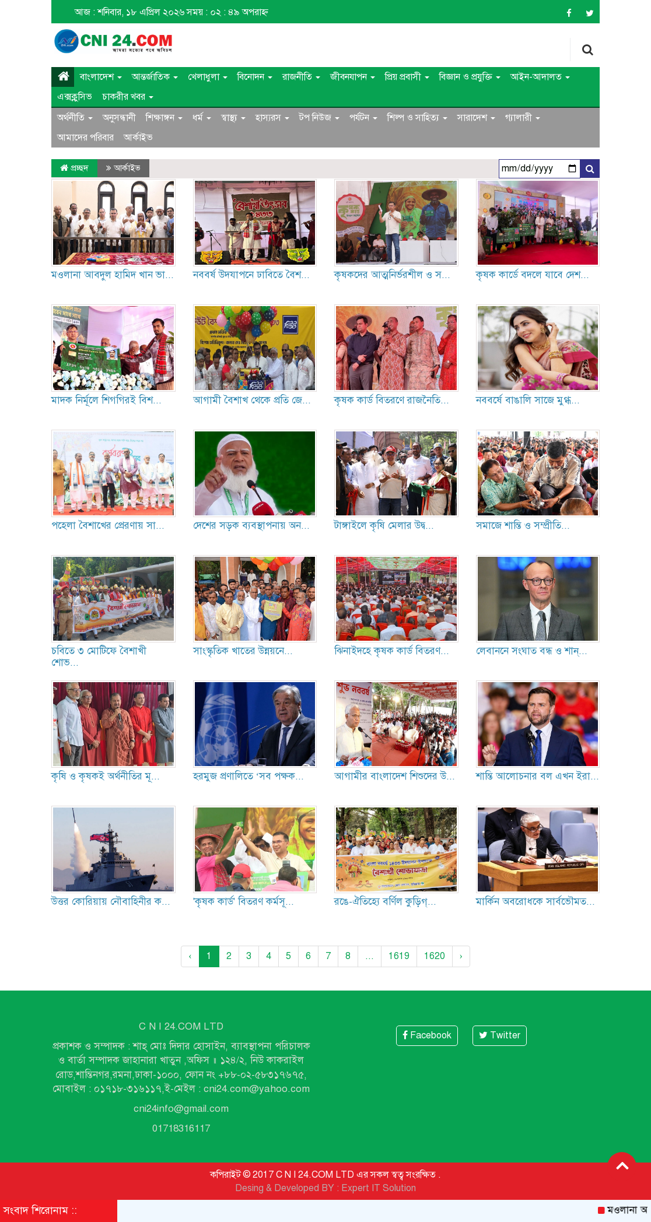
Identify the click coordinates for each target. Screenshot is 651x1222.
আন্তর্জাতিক (155, 77)
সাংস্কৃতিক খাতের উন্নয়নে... (243, 651)
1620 (434, 956)
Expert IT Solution (378, 1188)
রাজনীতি (301, 77)
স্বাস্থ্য (233, 118)
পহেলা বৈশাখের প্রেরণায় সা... (107, 525)
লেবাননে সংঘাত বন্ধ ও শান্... (531, 651)
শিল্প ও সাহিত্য (417, 118)
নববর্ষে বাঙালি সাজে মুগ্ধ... (528, 400)
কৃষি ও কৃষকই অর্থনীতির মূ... (105, 776)
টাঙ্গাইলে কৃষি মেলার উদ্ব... (384, 525)
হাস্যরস (272, 118)
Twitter (499, 1035)
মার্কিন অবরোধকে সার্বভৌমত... (535, 902)
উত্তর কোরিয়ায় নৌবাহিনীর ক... (110, 902)
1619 (399, 956)
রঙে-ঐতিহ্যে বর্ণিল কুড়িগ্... (385, 902)
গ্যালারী (522, 118)
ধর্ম (201, 118)
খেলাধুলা (208, 77)
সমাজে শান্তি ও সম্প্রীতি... (523, 525)
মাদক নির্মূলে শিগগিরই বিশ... (106, 400)
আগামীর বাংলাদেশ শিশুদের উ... (394, 776)
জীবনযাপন (352, 77)
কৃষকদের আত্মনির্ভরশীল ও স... (392, 275)
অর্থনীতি (75, 118)
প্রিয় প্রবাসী (407, 77)
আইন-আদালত (540, 77)
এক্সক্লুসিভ (74, 97)
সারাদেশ (476, 118)
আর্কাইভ (138, 137)
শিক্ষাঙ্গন (164, 118)
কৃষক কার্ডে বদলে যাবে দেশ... (532, 275)
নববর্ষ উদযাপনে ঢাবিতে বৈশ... (251, 275)
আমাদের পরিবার (85, 137)
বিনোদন (254, 77)
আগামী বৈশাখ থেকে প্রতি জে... (252, 400)
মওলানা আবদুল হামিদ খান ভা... (112, 275)
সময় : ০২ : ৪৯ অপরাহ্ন (227, 12)
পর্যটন (363, 118)
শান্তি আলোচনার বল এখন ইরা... (537, 776)
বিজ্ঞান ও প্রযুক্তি (470, 77)
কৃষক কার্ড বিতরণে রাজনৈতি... (391, 400)
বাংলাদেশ (101, 77)
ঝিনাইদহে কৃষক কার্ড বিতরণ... (391, 651)
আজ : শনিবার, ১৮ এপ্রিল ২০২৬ (129, 12)
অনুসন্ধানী (119, 118)
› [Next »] (461, 956)
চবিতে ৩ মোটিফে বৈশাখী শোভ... (98, 657)
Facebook (427, 1035)
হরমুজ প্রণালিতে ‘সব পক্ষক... (248, 776)
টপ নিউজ (319, 118)
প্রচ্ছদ (74, 168)
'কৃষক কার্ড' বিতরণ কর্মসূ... (243, 902)
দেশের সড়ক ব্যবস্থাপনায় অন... (251, 525)
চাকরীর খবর (127, 97)
